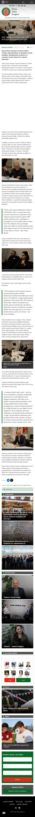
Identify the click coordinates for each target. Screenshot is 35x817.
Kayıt (31, 2)
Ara (25, 6)
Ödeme (17, 779)
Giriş (23, 2)
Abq (22, 6)
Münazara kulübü (7, 47)
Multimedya (28, 801)
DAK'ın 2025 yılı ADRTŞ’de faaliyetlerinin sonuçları (16, 746)
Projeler (12, 804)
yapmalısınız (27, 485)
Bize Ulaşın (19, 801)
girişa (15, 485)
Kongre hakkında (8, 801)
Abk (19, 6)
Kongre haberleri (22, 804)
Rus (10, 6)
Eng (13, 6)
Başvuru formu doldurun (17, 791)
